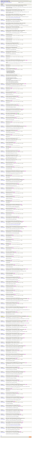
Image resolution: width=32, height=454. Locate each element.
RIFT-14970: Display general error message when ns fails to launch (12, 420)
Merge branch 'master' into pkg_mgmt (9, 120)
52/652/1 (16, 367)
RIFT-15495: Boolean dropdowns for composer (9, 107)
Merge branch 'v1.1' (5, 57)
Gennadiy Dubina (8, 71)
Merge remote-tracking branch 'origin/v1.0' (9, 319)
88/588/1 (20, 424)
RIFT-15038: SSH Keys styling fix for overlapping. (10, 385)
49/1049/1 (15, 120)
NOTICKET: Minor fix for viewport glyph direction (9, 48)
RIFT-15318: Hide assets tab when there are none (10, 188)
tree (4, 24)
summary (2, 2)
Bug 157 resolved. (6, 179)
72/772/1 (18, 310)
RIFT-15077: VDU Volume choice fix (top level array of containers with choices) (13, 354)
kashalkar (7, 163)
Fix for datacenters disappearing (8, 411)
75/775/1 (14, 297)
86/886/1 (15, 258)
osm (5, 1)
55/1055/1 (17, 107)
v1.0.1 (15, 411)
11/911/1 (20, 236)
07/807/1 (19, 284)
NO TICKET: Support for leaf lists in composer (9, 288)
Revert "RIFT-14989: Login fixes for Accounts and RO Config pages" (12, 432)
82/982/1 (13, 201)
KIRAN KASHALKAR (8, 24)
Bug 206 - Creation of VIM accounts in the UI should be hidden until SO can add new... (14, 61)
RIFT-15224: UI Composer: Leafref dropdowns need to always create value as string (14, 232)
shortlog (4, 2)
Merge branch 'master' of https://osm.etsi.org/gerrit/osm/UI (10, 27)
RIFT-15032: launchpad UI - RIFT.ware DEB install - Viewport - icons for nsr (13, 346)
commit (7, 2)
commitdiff (9, 2)
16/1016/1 (19, 154)
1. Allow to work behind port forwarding (9, 70)
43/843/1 (14, 271)
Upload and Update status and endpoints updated (10, 222)
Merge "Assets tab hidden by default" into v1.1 (8, 162)
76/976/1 (21, 209)
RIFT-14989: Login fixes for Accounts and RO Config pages (11, 424)
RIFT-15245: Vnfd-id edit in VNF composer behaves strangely (11, 236)
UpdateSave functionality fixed (8, 201)
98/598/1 (11, 398)
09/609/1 (18, 385)
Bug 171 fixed (6, 150)
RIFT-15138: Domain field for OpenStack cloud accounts (10, 284)
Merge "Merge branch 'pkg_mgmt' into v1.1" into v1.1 (10, 154)
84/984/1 (12, 192)
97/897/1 (12, 245)
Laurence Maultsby (8, 36)
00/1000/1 (11, 179)
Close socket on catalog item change (8, 258)
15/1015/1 (15, 166)
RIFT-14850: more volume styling (8, 297)
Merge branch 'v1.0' (6, 398)
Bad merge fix (6, 249)
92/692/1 (23, 346)
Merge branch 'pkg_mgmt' (7, 192)
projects (2, 1)
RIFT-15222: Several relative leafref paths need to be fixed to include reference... (13, 85)
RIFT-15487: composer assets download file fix (9, 98)
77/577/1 (20, 442)
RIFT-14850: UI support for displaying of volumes (10, 310)
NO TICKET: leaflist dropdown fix (8, 271)
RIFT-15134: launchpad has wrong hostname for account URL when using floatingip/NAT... (16, 324)
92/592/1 (14, 411)
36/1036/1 (16, 133)
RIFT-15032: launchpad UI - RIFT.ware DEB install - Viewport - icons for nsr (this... (13, 333)
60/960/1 (18, 222)
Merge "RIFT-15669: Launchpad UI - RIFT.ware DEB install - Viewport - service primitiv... (13, 23)
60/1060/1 (15, 94)
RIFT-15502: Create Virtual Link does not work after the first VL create (12, 111)
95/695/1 (25, 333)
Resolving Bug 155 (6, 205)
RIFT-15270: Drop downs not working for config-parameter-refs (11, 209)
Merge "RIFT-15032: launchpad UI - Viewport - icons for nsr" (10, 350)
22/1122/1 (26, 61)
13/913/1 (25, 232)
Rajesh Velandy (8, 439)
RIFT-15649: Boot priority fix (6, 35)
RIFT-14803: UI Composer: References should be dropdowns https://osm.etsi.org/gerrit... (14, 275)
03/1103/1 (16, 70)
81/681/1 (24, 354)
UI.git (7, 1)
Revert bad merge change (7, 245)
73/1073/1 (25, 85)
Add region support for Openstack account (9, 133)
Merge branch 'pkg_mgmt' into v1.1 (8, 94)
